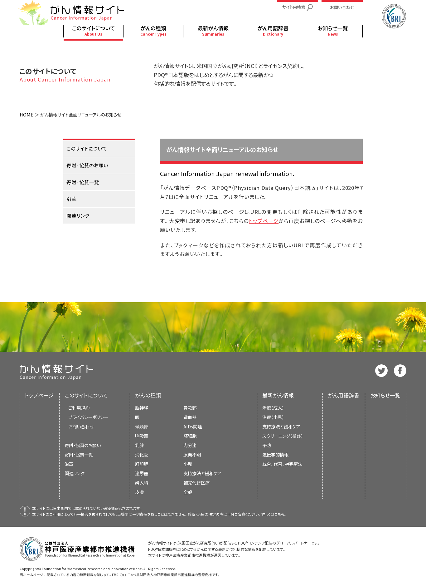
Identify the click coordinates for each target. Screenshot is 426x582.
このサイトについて (86, 395)
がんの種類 (148, 395)
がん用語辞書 (343, 395)
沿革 (69, 464)
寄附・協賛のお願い (83, 445)
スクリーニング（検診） (282, 435)
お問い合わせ (81, 426)
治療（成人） (273, 407)
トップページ (263, 220)
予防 (266, 445)
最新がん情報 (278, 395)
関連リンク (75, 473)
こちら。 (280, 514)
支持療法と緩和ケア (281, 426)
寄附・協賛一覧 (79, 454)
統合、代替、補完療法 (282, 464)
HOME (26, 114)
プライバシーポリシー (88, 417)
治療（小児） (273, 417)
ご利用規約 (79, 407)
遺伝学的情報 (275, 454)
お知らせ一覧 (385, 395)
